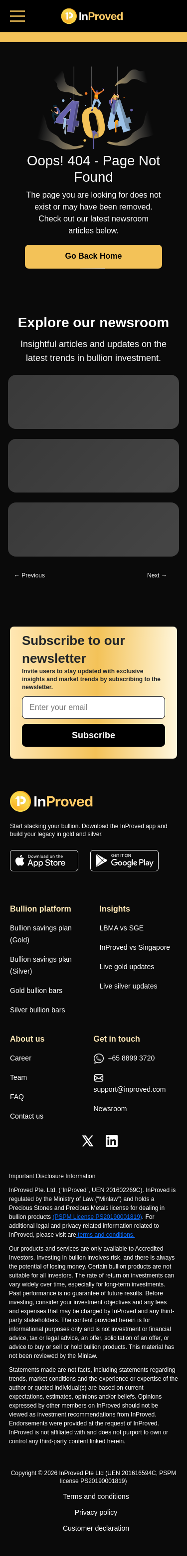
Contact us (26, 1116)
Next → (157, 575)
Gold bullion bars (36, 990)
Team (18, 1077)
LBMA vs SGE (122, 928)
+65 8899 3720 (124, 1059)
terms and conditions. (105, 1234)
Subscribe (93, 735)
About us (27, 1039)
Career (20, 1058)
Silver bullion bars (37, 1010)
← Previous (29, 575)
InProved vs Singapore (135, 947)
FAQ (17, 1097)
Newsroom (110, 1109)
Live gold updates (127, 967)
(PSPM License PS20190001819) (97, 1216)
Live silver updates (129, 986)
